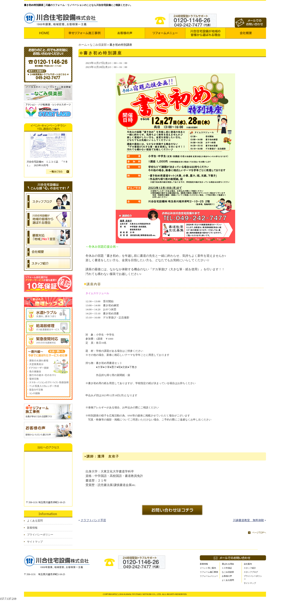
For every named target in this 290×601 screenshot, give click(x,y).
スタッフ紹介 (250, 568)
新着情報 (32, 527)
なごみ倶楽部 (98, 44)
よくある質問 (35, 520)
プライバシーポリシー (40, 534)
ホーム (82, 44)
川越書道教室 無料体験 (248, 520)
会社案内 (248, 564)
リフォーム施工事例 (209, 572)
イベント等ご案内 (208, 568)
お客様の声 (227, 576)
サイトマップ (35, 541)
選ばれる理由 (228, 564)
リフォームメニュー (209, 576)
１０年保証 (227, 568)
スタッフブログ (251, 572)
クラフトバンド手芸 (93, 520)
